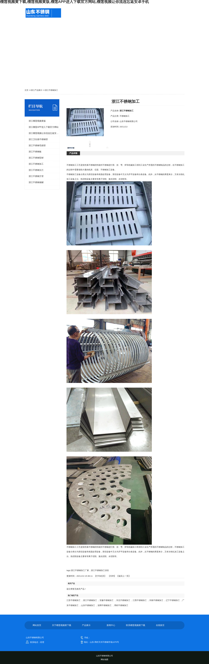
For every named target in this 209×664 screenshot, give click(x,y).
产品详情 (73, 153)
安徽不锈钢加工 (107, 600)
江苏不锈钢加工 (74, 600)
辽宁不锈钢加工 (173, 600)
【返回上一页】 (123, 576)
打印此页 (100, 576)
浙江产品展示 (36, 90)
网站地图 (104, 659)
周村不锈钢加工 (121, 605)
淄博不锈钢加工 (105, 605)
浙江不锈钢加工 (51, 90)
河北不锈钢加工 (123, 600)
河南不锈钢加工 (156, 600)
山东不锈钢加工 (88, 605)
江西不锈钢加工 (140, 600)
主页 (26, 90)
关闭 (112, 576)
